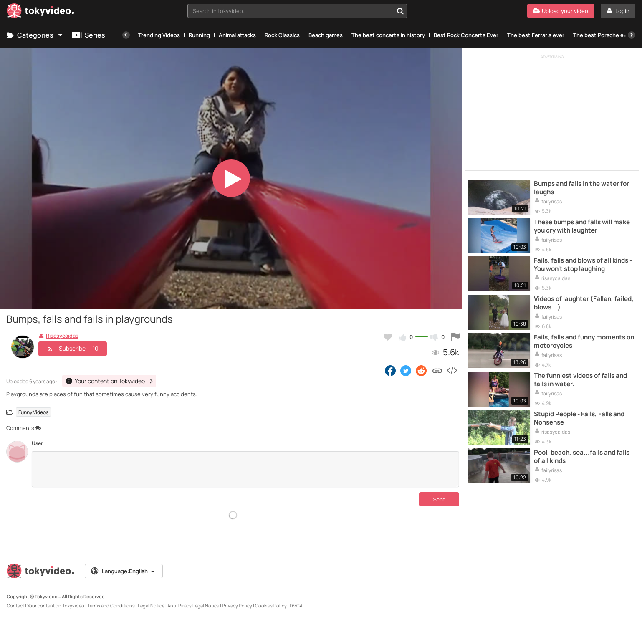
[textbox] (290, 11)
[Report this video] (455, 337)
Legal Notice (151, 604)
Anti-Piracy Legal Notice (193, 604)
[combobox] (297, 11)
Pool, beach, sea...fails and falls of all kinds (581, 456)
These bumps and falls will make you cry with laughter (582, 226)
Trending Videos (159, 35)
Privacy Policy (237, 604)
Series (88, 35)
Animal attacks (237, 35)
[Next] (631, 35)
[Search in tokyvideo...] (400, 11)
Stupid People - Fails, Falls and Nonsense (579, 418)
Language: (123, 569)
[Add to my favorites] (388, 337)
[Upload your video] (560, 11)
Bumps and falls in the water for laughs (581, 188)
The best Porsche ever (602, 35)
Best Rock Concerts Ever (466, 35)
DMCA (296, 604)
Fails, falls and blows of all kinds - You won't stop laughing (583, 264)
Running (199, 35)
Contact (15, 604)
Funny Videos (33, 412)
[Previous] (126, 35)
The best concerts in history (388, 35)
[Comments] (245, 469)
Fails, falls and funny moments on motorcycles (584, 341)
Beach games (325, 35)
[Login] (618, 11)
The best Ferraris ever (535, 35)
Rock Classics (282, 35)
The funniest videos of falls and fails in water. (580, 380)
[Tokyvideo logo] (40, 12)
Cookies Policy (271, 604)
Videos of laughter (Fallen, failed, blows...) (584, 303)
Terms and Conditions (111, 604)
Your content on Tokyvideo (55, 604)
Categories (35, 35)
